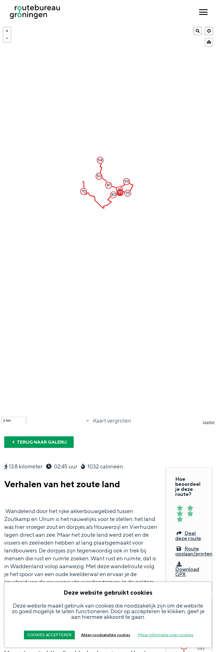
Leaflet (209, 438)
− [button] (7, 38)
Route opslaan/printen (193, 566)
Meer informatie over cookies (166, 634)
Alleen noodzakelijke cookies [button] (105, 635)
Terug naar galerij (39, 457)
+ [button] (7, 31)
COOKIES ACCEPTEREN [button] (49, 635)
